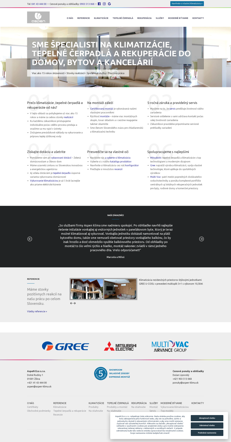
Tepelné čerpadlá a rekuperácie (69, 410)
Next (201, 239)
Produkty (93, 407)
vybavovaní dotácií (61, 157)
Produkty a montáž (117, 407)
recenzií (118, 169)
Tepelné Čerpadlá (123, 18)
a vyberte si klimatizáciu (118, 157)
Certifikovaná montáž (101, 108)
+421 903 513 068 (182, 379)
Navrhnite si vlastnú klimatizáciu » (187, 3)
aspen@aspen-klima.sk (39, 386)
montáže (104, 116)
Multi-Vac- (156, 177)
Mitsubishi (155, 157)
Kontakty (198, 18)
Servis (153, 410)
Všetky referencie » (37, 311)
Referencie (83, 18)
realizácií (68, 117)
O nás (70, 18)
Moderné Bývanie (178, 18)
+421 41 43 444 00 (37, 382)
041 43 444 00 (38, 4)
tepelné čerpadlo (62, 173)
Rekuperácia (144, 18)
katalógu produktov (120, 161)
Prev (29, 239)
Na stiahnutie (96, 410)
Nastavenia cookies (56, 436)
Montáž (154, 407)
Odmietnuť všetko (207, 425)
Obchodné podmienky (39, 410)
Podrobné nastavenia (207, 433)
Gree (152, 165)
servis (172, 108)
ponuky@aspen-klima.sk (185, 382)
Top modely (167, 410)
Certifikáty (32, 407)
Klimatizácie (101, 18)
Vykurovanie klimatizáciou (44, 180)
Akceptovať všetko (207, 418)
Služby (160, 18)
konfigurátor (132, 165)
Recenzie (58, 414)
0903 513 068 (87, 4)
